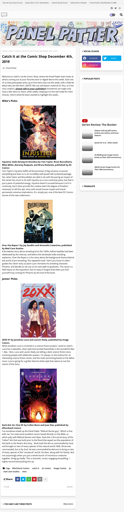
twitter (114, 58)
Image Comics (60, 468)
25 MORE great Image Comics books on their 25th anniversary (107, 156)
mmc (11, 51)
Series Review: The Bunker (99, 124)
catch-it (35, 468)
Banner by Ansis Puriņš (13, 2)
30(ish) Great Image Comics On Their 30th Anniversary (107, 168)
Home (4, 51)
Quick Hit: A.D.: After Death (106, 142)
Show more (68, 504)
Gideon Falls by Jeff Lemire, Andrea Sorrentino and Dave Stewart (106, 133)
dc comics (46, 468)
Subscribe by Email (60, 2)
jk (70, 468)
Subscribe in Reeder (78, 2)
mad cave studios (11, 471)
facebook (93, 58)
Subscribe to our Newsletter (37, 2)
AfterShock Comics (20, 468)
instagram (93, 65)
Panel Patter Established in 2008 (103, 2)
